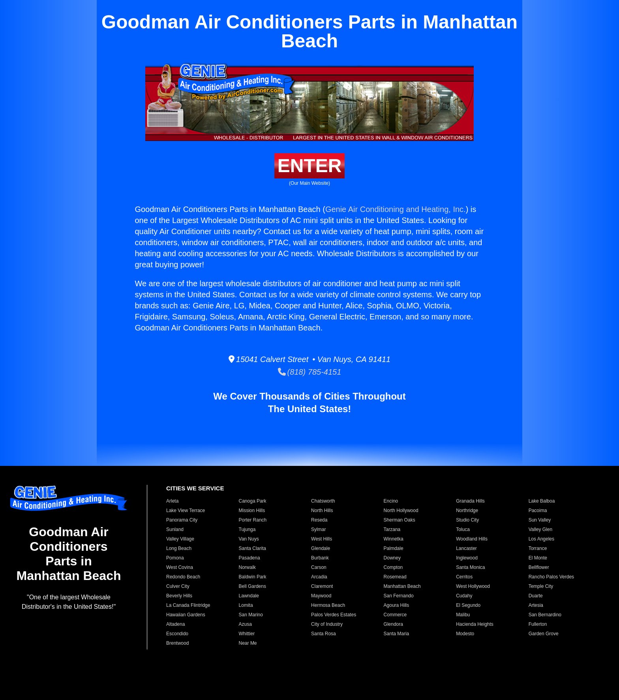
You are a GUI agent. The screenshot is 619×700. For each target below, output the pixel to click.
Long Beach (178, 548)
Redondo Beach (183, 577)
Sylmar (318, 529)
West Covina (179, 567)
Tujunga (247, 529)
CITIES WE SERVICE (195, 488)
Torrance (538, 548)
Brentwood (177, 643)
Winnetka (393, 539)
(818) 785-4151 (309, 372)
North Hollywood (401, 510)
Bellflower (539, 567)
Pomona (175, 558)
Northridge (467, 510)
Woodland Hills (472, 539)
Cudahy (464, 596)
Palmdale (393, 548)
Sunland (175, 529)
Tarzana (392, 529)
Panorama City (181, 520)
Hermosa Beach (328, 605)
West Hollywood (473, 586)
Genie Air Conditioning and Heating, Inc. (395, 209)
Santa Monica (470, 567)
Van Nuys (249, 539)
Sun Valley (540, 520)
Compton (393, 567)
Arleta (172, 501)
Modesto (465, 633)
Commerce (395, 614)
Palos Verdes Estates (333, 614)
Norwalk (247, 567)
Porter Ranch (253, 520)
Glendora (393, 624)
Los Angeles (541, 539)
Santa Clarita (252, 548)
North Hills (322, 510)
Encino (391, 501)
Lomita (246, 605)
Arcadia (319, 577)
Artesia (536, 605)
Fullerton (538, 624)
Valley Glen (540, 529)
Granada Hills (470, 501)
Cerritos (464, 577)
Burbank (320, 558)
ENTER (310, 165)
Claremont (322, 586)
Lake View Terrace (185, 510)
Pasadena (249, 558)
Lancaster (466, 548)
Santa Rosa (323, 633)
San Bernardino (545, 614)
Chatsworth (323, 501)
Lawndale (249, 596)
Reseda (319, 520)
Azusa (245, 624)
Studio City (467, 520)
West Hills (321, 539)
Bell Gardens (252, 586)
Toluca (463, 529)
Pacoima (538, 510)
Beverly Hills (179, 596)
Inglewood (467, 558)
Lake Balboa (542, 501)
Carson (318, 567)
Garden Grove (544, 633)
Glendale (320, 548)
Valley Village (180, 539)
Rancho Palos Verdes (551, 577)
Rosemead (395, 577)
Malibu (463, 614)
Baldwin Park (252, 577)
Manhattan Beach (402, 586)
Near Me (248, 643)
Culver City (177, 586)
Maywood (321, 596)
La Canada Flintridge (188, 605)
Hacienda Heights (474, 624)
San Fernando (399, 596)
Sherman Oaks (399, 520)
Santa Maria (396, 633)
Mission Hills (252, 510)
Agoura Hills (396, 605)
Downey (392, 558)
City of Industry (327, 624)
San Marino (251, 614)
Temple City (541, 586)
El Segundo (468, 605)
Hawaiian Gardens (185, 614)
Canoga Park (252, 501)
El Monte (538, 558)
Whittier (247, 633)
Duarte (536, 596)
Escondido (177, 633)
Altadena (175, 624)
